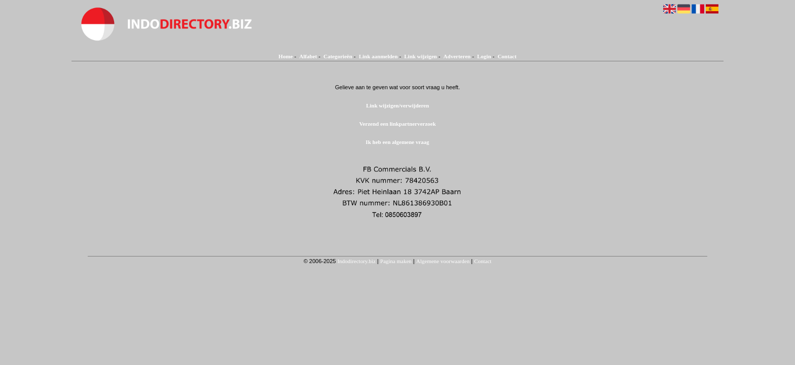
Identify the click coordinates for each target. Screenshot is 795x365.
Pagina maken (396, 261)
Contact (506, 56)
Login (484, 56)
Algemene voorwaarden (442, 261)
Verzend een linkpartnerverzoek (397, 124)
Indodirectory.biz (356, 261)
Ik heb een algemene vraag (397, 142)
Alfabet (308, 56)
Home (285, 56)
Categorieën (337, 56)
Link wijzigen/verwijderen (397, 105)
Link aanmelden (378, 56)
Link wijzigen (420, 56)
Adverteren (457, 56)
